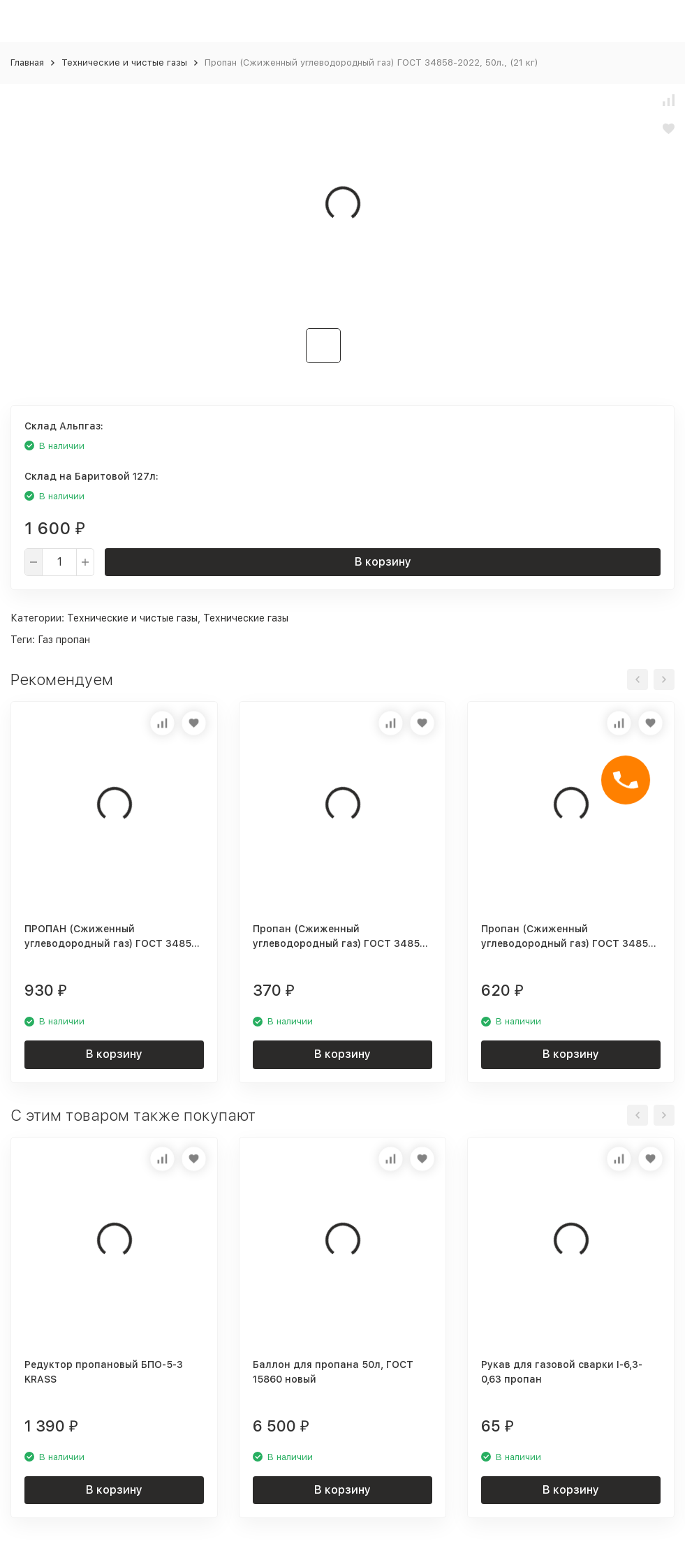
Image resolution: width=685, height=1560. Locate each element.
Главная (27, 62)
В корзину (383, 561)
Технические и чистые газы (124, 62)
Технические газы (245, 618)
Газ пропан (64, 639)
